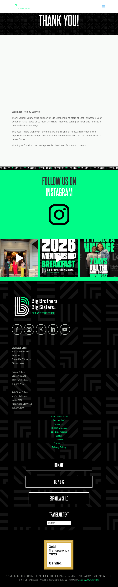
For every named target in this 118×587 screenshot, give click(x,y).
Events (59, 435)
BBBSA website (59, 428)
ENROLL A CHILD (59, 498)
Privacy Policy (59, 447)
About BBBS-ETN (59, 416)
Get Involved (59, 420)
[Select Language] (59, 523)
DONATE (58, 465)
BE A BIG (59, 481)
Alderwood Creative (88, 580)
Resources (59, 424)
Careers (59, 439)
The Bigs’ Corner (59, 432)
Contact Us (59, 443)
